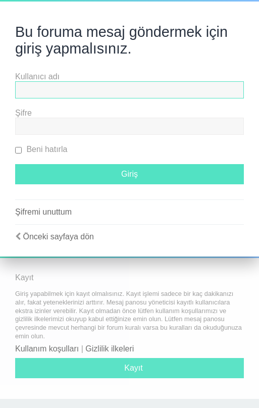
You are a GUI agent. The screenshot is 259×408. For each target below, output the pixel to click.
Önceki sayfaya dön (58, 236)
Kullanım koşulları (47, 348)
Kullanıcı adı (37, 76)
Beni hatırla (41, 149)
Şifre (23, 113)
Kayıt (133, 368)
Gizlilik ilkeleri (109, 348)
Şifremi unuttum (43, 212)
